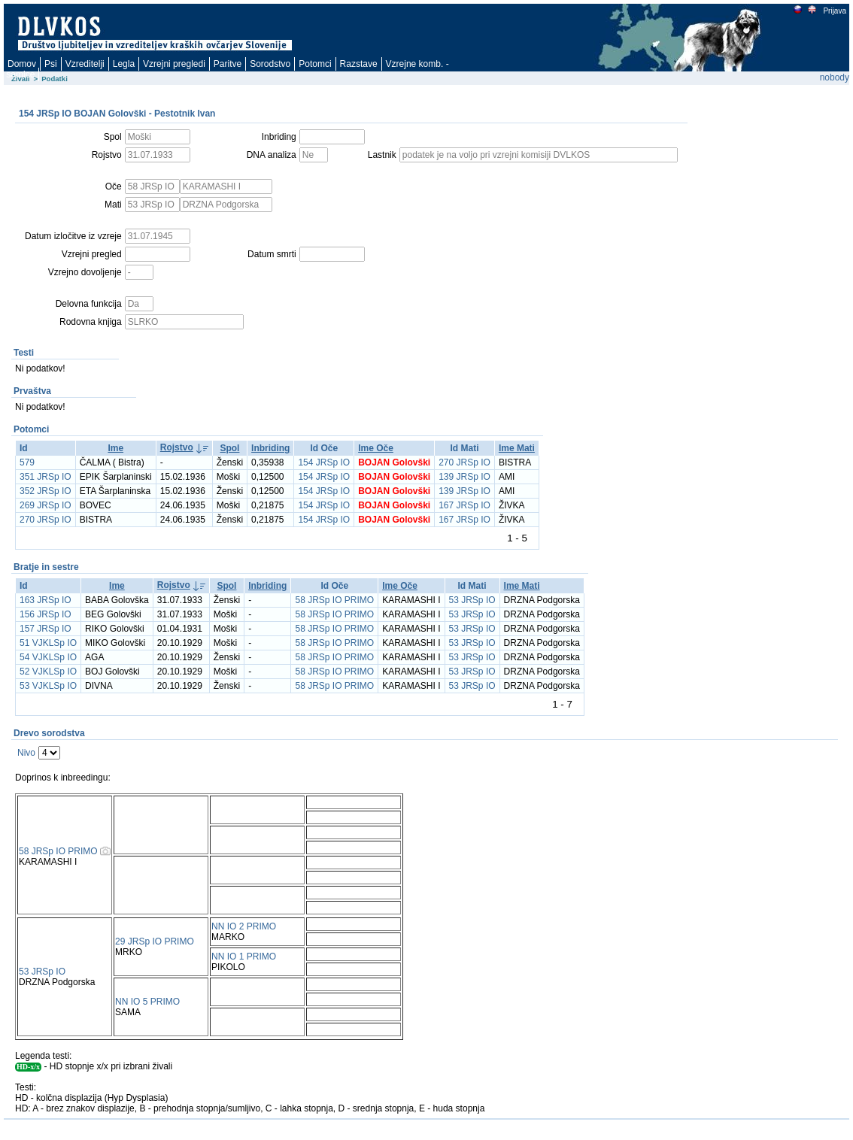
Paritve (227, 64)
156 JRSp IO (45, 614)
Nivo (26, 752)
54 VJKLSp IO (48, 657)
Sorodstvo (270, 64)
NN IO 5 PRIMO (147, 1001)
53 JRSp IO (472, 600)
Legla (124, 64)
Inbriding (270, 448)
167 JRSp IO (464, 505)
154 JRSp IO (324, 462)
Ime (115, 448)
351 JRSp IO (45, 476)
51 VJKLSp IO (48, 643)
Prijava (834, 11)
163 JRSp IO (45, 600)
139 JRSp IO (464, 476)
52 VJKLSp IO (48, 671)
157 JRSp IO (45, 628)
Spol (229, 448)
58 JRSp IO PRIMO (334, 600)
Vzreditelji (85, 64)
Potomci (315, 64)
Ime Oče (375, 448)
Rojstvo (176, 447)
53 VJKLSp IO (48, 686)
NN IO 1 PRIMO (243, 956)
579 (27, 462)
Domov (22, 64)
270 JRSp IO (464, 462)
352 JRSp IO (45, 491)
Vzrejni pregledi (174, 64)
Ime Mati (517, 448)
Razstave (359, 64)
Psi (50, 64)
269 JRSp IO (45, 505)
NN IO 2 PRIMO (243, 926)
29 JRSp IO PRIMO (154, 941)
